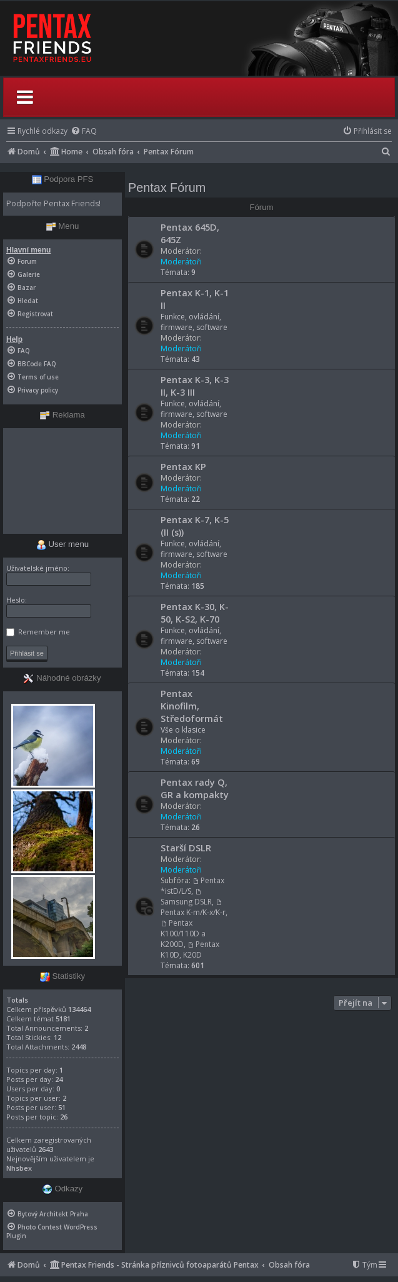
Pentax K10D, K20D (190, 949)
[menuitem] (84, 131)
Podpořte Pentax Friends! (53, 203)
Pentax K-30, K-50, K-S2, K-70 (195, 612)
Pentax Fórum (167, 187)
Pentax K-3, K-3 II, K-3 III (195, 385)
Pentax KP (183, 466)
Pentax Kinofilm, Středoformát (192, 705)
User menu (62, 544)
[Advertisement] (62, 481)
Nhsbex (19, 1168)
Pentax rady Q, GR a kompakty (195, 788)
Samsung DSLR (186, 897)
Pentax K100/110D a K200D (183, 933)
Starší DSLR (186, 847)
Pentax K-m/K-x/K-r (193, 908)
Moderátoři (181, 261)
